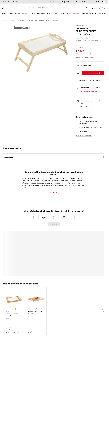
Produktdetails (8, 157)
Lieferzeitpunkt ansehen (88, 91)
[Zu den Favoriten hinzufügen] (78, 73)
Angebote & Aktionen (73, 13)
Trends (62, 13)
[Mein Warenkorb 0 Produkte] (102, 7)
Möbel (4, 13)
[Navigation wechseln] (4, 7)
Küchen (17, 13)
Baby (48, 13)
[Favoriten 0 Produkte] (94, 7)
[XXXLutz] (17, 7)
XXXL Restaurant (87, 13)
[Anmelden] (86, 7)
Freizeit (55, 13)
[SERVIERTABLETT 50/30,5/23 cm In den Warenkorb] (93, 73)
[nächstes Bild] (104, 310)
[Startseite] (4, 20)
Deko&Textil (41, 13)
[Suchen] (30, 7)
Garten (11, 13)
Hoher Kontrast (98, 2)
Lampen (32, 13)
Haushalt (25, 13)
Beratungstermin (100, 13)
